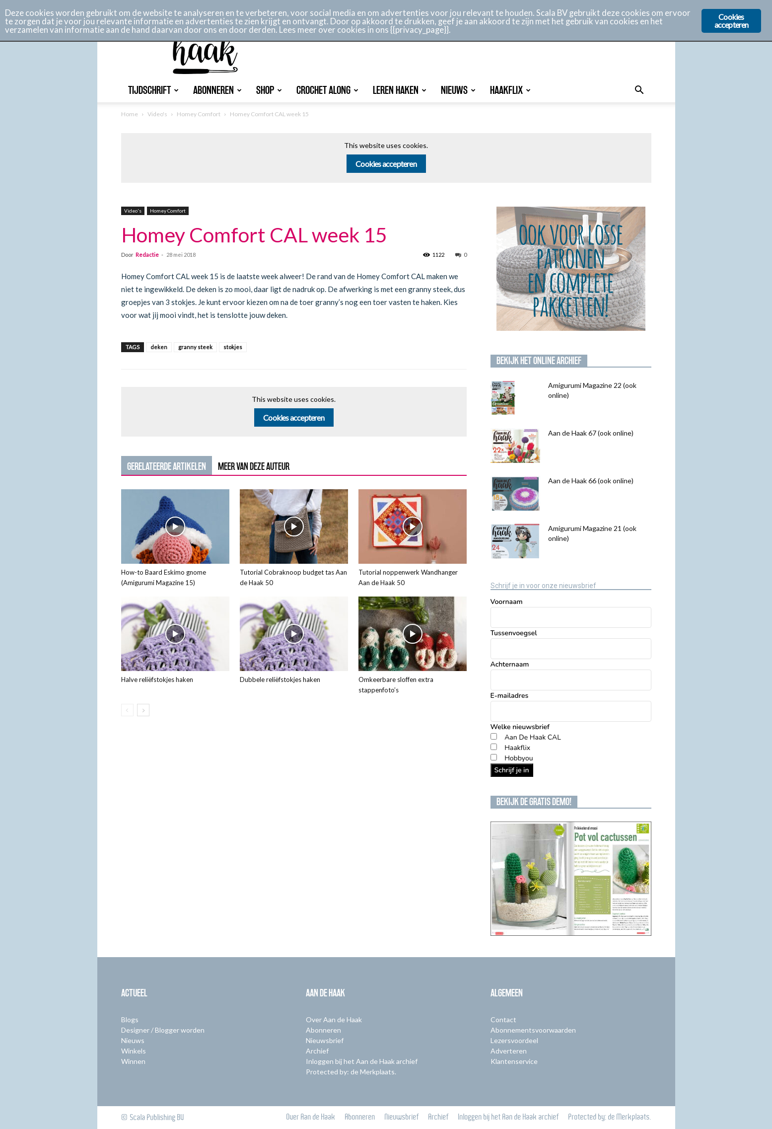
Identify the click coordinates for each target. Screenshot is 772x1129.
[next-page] (143, 710)
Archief (317, 1051)
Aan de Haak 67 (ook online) (590, 433)
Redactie (147, 254)
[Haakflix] (494, 747)
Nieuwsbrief (325, 1040)
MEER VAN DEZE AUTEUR (253, 466)
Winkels (133, 1051)
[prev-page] (127, 710)
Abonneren (217, 90)
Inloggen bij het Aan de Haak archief (362, 1061)
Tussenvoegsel (514, 633)
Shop (269, 90)
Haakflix (510, 90)
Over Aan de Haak (334, 1019)
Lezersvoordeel (514, 1040)
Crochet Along (327, 90)
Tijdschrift (153, 90)
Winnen (133, 1061)
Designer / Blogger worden (163, 1030)
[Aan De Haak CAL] (494, 736)
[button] (639, 91)
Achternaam (510, 664)
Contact (503, 1019)
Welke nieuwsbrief (520, 727)
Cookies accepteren (386, 163)
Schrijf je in (511, 770)
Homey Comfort (198, 114)
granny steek (195, 347)
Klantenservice (514, 1061)
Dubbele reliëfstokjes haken (280, 679)
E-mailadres (510, 695)
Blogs (130, 1019)
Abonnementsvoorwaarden (533, 1030)
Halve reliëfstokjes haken (157, 679)
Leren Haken (399, 90)
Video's (157, 114)
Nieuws (458, 90)
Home (129, 114)
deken (158, 347)
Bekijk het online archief (538, 360)
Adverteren (509, 1051)
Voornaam (507, 601)
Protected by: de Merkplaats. (351, 1071)
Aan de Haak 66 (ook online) (590, 480)
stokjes (232, 347)
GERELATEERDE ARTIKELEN (166, 466)
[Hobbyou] (494, 757)
